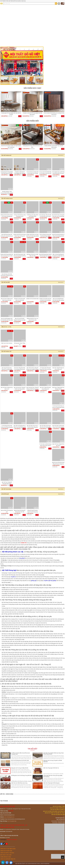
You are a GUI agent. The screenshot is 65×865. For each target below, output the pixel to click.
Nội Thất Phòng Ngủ (6, 155)
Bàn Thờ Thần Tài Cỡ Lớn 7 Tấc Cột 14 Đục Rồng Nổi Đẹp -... (32, 427)
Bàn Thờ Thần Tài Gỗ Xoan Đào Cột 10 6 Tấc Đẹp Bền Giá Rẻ (45, 427)
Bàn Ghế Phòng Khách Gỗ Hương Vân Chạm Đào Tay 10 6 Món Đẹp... (7, 236)
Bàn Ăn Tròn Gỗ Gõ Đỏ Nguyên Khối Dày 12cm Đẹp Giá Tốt (19, 320)
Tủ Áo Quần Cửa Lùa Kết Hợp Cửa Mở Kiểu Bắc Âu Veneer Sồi (58, 173)
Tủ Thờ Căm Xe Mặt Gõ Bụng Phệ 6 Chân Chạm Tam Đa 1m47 (45, 446)
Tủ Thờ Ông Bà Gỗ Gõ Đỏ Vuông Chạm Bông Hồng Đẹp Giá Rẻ (7, 427)
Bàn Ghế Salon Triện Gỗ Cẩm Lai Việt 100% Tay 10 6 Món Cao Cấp (45, 216)
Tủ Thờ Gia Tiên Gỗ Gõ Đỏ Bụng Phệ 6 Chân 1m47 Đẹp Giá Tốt (45, 369)
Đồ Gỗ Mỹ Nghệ (5, 494)
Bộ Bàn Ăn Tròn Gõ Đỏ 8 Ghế (32, 298)
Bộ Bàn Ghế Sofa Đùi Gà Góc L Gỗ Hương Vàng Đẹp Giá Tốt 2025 (7, 216)
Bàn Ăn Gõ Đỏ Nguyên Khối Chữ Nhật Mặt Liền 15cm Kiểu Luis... (7, 320)
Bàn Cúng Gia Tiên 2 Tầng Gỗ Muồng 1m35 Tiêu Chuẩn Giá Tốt (32, 389)
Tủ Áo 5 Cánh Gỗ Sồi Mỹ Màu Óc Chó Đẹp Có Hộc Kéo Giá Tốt (45, 173)
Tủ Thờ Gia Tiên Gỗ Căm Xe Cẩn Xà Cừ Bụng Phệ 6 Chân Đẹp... (58, 407)
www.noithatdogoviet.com (9, 816)
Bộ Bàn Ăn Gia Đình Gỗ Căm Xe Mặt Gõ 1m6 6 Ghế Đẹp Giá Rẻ (45, 300)
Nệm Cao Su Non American (6, 343)
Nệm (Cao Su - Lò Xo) (6, 326)
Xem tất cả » (61, 155)
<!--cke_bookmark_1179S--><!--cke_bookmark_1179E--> (19, 27)
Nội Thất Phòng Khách (7, 198)
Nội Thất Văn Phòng (6, 489)
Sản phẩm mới (32, 121)
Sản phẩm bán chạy (32, 88)
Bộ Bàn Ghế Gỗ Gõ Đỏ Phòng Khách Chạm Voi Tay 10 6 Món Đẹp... (20, 236)
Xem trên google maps (11, 821)
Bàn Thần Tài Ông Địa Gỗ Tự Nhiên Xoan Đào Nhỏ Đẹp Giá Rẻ (20, 427)
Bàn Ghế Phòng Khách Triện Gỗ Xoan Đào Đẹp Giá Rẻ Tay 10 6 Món (20, 256)
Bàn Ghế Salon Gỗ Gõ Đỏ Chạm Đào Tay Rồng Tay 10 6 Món (7, 276)
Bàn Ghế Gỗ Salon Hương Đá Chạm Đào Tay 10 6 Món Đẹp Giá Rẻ (58, 216)
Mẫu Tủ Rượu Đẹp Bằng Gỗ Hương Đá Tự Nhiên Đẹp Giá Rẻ (58, 256)
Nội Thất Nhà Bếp (6, 282)
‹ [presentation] (2, 7)
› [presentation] (62, 7)
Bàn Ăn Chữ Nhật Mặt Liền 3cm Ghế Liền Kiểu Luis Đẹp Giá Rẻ (58, 300)
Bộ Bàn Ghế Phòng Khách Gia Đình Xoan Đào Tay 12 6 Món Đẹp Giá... (7, 256)
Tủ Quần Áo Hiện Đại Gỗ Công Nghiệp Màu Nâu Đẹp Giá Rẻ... (19, 173)
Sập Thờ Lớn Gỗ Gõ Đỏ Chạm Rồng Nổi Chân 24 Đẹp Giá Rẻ (58, 464)
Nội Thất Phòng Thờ (6, 351)
